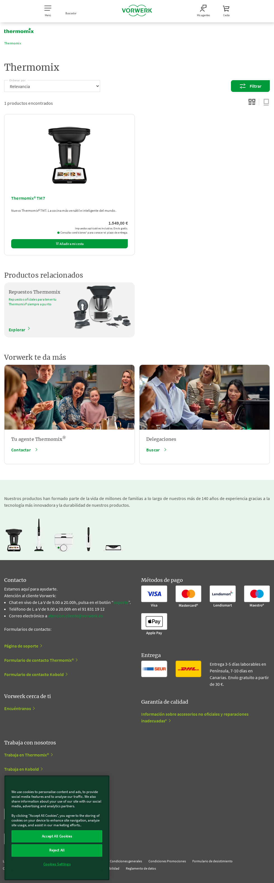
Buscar (153, 450)
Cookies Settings (57, 864)
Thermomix (12, 43)
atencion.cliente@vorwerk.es (75, 615)
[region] (56, 827)
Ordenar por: (17, 79)
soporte (121, 602)
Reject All (57, 850)
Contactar (21, 450)
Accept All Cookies (57, 836)
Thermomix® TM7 (28, 198)
